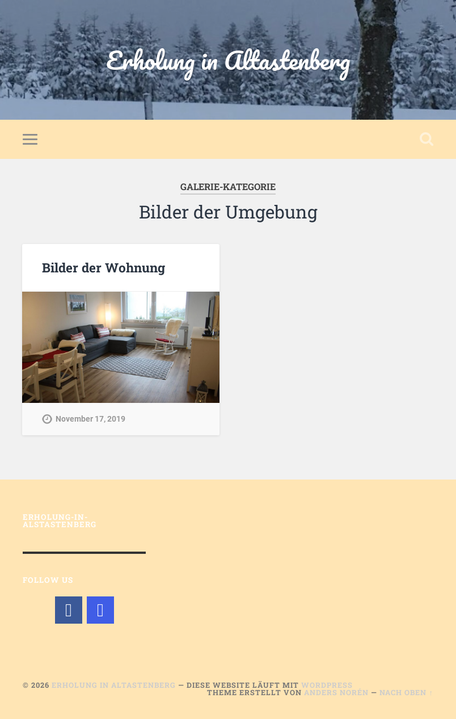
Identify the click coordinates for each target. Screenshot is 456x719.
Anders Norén (336, 692)
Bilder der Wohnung (103, 267)
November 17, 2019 (90, 419)
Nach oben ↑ (406, 692)
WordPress (327, 684)
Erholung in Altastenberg (228, 60)
